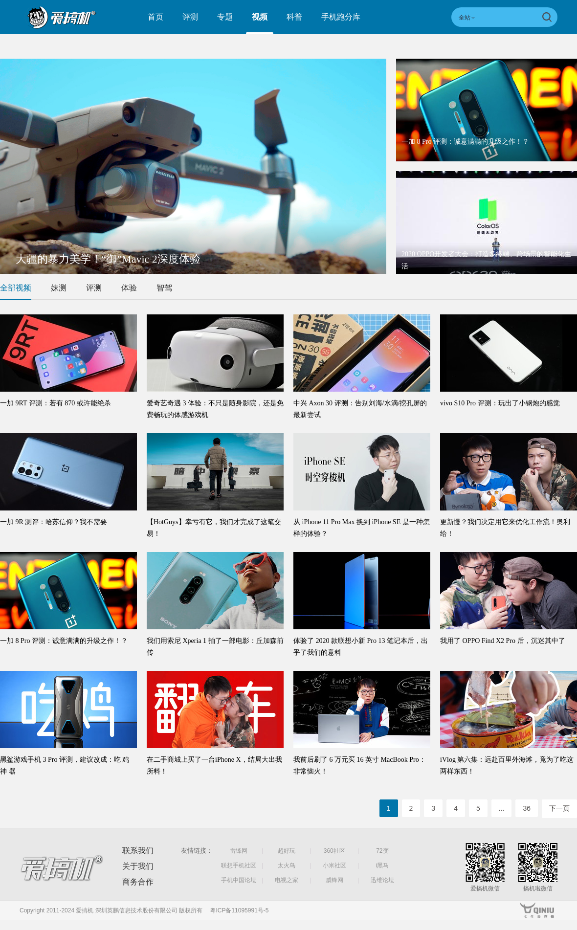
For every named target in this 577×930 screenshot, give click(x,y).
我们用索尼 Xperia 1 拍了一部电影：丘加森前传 (215, 646)
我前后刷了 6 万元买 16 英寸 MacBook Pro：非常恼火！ (359, 765)
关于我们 (138, 866)
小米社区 (334, 865)
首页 (155, 17)
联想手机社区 (238, 865)
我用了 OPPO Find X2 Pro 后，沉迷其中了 (502, 640)
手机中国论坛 (238, 880)
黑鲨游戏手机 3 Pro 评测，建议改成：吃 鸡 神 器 (64, 765)
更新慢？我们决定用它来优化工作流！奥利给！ (505, 527)
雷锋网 (238, 850)
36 (527, 808)
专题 (225, 17)
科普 (294, 17)
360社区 (334, 850)
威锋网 (334, 880)
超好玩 (286, 850)
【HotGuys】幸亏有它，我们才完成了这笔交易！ (214, 527)
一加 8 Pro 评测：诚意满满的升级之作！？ (465, 141)
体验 (129, 288)
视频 (259, 17)
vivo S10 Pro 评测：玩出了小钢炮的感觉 (500, 403)
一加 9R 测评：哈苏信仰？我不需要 (53, 522)
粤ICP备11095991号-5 (239, 910)
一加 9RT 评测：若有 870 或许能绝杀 (55, 403)
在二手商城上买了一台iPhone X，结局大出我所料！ (214, 765)
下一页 (559, 808)
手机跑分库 (340, 17)
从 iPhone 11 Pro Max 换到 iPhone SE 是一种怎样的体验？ (361, 527)
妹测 (59, 288)
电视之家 (286, 880)
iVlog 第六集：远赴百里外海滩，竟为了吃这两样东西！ (507, 765)
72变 (382, 850)
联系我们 (138, 850)
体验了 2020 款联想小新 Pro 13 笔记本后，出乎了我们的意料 (360, 646)
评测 (190, 17)
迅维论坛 (382, 880)
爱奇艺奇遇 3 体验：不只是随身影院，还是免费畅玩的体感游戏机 (215, 409)
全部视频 (15, 288)
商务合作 (138, 882)
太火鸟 (286, 865)
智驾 (164, 288)
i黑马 (382, 865)
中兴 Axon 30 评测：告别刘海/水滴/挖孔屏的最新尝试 (360, 409)
